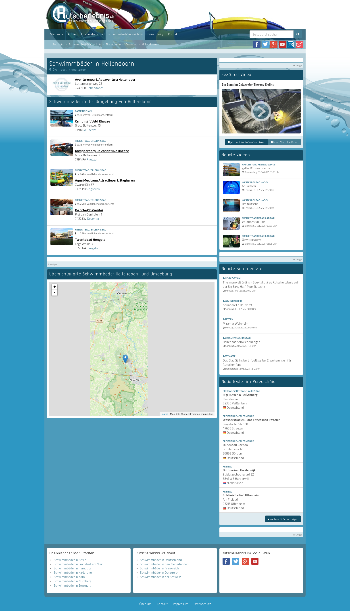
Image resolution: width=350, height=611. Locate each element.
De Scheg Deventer (89, 210)
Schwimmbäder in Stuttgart (72, 585)
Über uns (145, 604)
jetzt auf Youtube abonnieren (246, 142)
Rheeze (91, 159)
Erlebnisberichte (92, 34)
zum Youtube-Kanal (284, 142)
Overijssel (131, 44)
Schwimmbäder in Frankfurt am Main (79, 564)
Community (155, 34)
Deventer (93, 218)
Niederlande (113, 44)
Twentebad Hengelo (90, 239)
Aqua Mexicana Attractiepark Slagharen (105, 180)
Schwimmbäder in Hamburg (72, 568)
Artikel (72, 34)
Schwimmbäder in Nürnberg (72, 581)
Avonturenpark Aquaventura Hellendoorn (106, 79)
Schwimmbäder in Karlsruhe (73, 572)
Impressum (180, 604)
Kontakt (173, 34)
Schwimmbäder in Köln (69, 577)
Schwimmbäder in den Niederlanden (164, 564)
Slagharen (93, 189)
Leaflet (164, 414)
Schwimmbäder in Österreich (159, 572)
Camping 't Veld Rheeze (92, 121)
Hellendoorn (149, 44)
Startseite (56, 34)
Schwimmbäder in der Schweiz (160, 577)
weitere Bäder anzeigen (283, 518)
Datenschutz (202, 604)
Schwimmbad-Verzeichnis (125, 34)
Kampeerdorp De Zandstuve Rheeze (102, 151)
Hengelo (92, 248)
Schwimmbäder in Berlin (70, 560)
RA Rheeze (89, 130)
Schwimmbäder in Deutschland (161, 560)
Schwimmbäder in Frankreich (159, 568)
